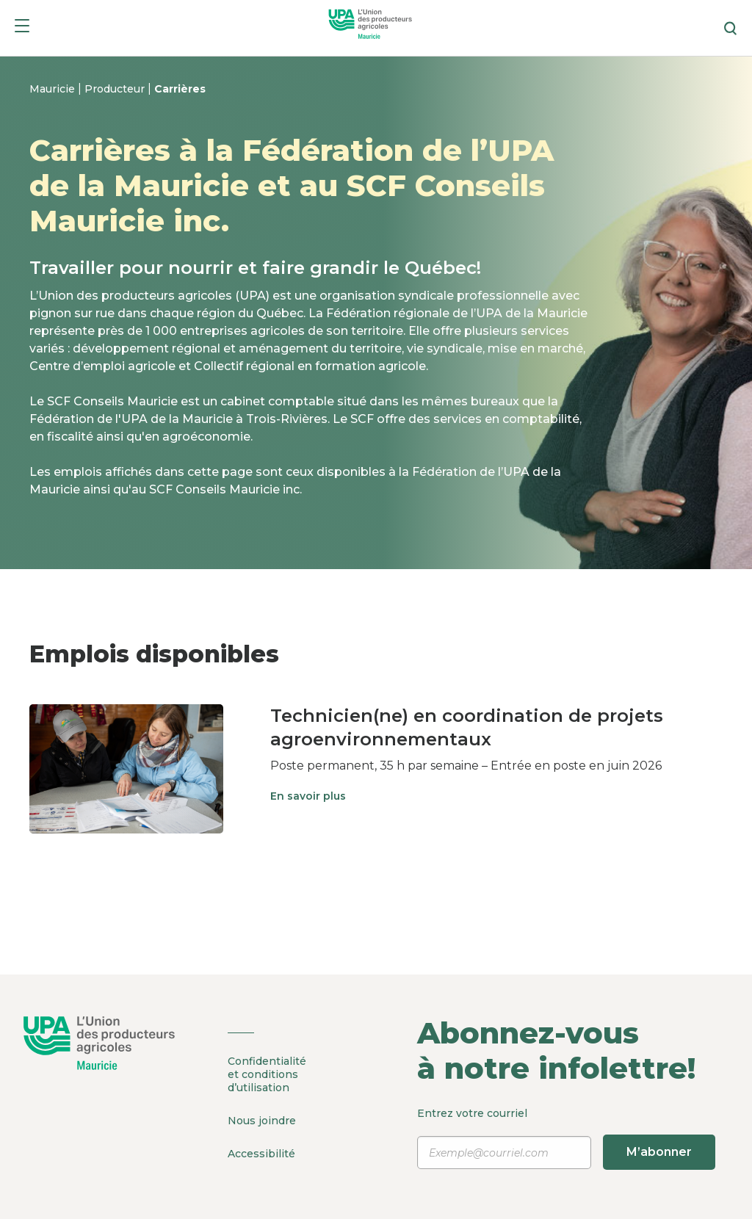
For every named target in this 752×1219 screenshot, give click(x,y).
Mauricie (53, 88)
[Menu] (22, 28)
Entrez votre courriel (564, 1138)
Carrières (180, 88)
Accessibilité (261, 1153)
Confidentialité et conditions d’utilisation (267, 1074)
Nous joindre (262, 1120)
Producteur (116, 88)
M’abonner (659, 1152)
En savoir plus (308, 796)
